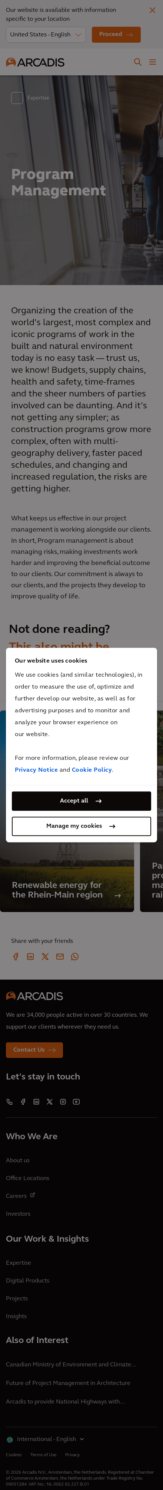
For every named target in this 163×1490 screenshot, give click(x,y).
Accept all (74, 801)
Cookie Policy (92, 770)
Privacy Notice (36, 770)
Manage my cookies (74, 826)
